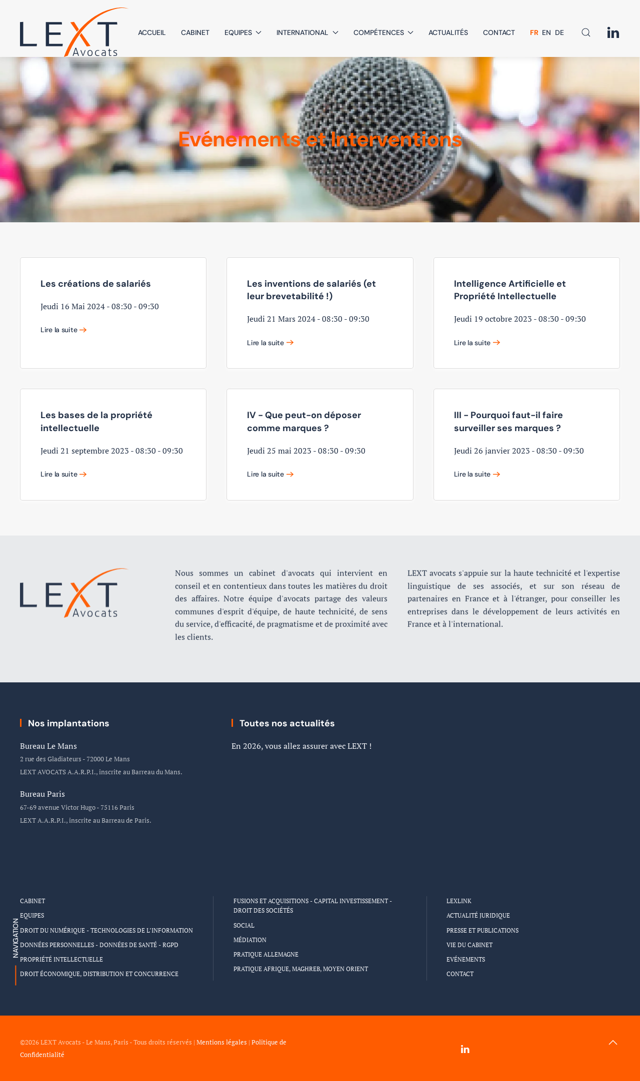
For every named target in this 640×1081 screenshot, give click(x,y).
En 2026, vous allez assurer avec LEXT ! (302, 745)
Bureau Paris (42, 793)
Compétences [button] (384, 32)
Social (244, 925)
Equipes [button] (243, 32)
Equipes (32, 915)
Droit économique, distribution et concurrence (99, 974)
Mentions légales (221, 1042)
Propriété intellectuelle (61, 959)
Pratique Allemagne (266, 954)
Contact (499, 32)
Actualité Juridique (478, 915)
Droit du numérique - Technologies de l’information (106, 930)
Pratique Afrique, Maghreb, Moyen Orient (301, 969)
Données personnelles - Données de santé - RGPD (99, 945)
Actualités (448, 32)
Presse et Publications (482, 930)
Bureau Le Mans (48, 745)
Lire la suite (58, 329)
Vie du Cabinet (469, 945)
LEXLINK (459, 901)
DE (559, 32)
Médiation (250, 940)
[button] (586, 32)
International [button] (307, 32)
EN (547, 32)
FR (535, 32)
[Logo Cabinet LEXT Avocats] (75, 576)
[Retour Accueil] (75, 32)
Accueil (152, 32)
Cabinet (195, 32)
